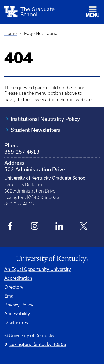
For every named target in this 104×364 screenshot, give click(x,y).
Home (10, 33)
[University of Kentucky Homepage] (52, 259)
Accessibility (17, 313)
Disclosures (16, 322)
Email (10, 295)
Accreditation (18, 278)
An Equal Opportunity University (37, 269)
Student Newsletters (36, 130)
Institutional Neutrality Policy (45, 119)
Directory (13, 286)
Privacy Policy (18, 304)
